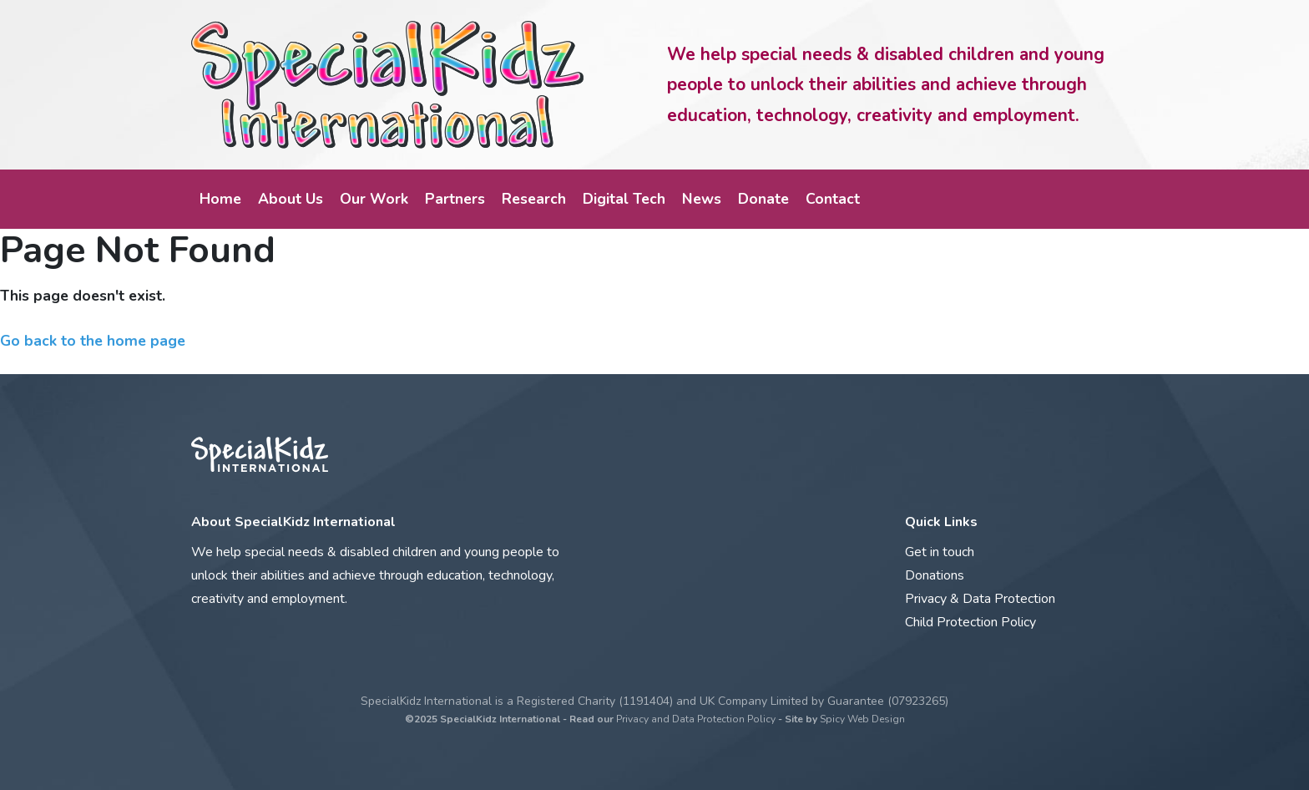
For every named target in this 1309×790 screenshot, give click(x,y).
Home (220, 199)
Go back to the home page (92, 341)
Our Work (374, 199)
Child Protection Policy (970, 622)
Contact (833, 199)
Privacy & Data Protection (980, 599)
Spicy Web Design (862, 719)
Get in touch (939, 552)
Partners (455, 199)
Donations (934, 575)
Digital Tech (624, 199)
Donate (763, 199)
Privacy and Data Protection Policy (696, 719)
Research (534, 199)
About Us (290, 199)
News (701, 199)
